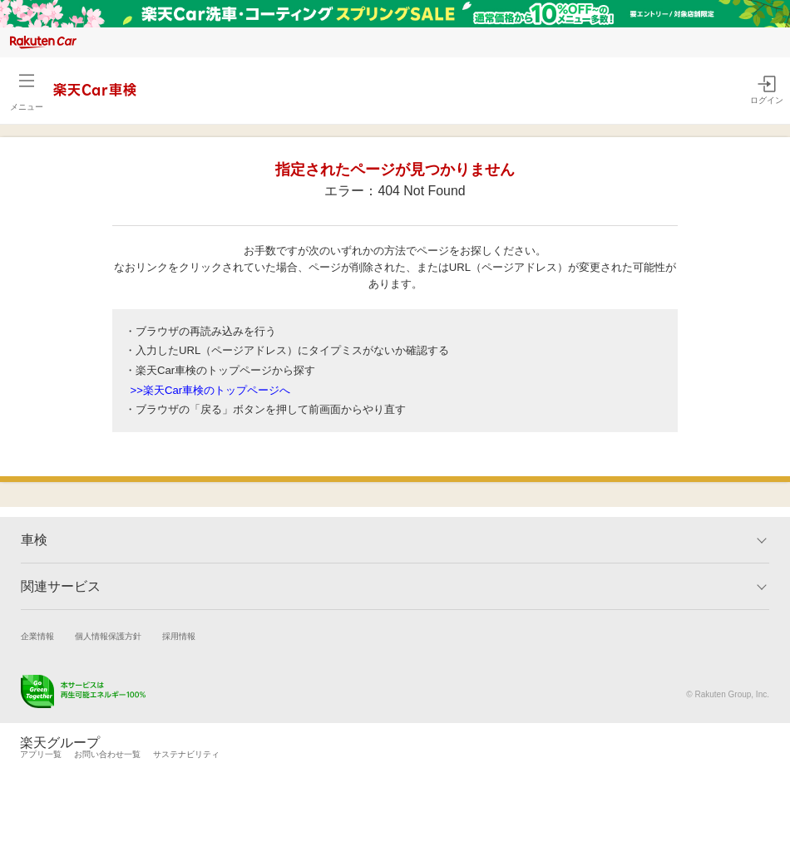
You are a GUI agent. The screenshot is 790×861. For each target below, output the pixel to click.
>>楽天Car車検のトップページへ (211, 390)
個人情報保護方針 (108, 636)
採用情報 (178, 636)
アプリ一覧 (41, 754)
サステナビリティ (186, 754)
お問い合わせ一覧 (107, 754)
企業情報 (37, 636)
